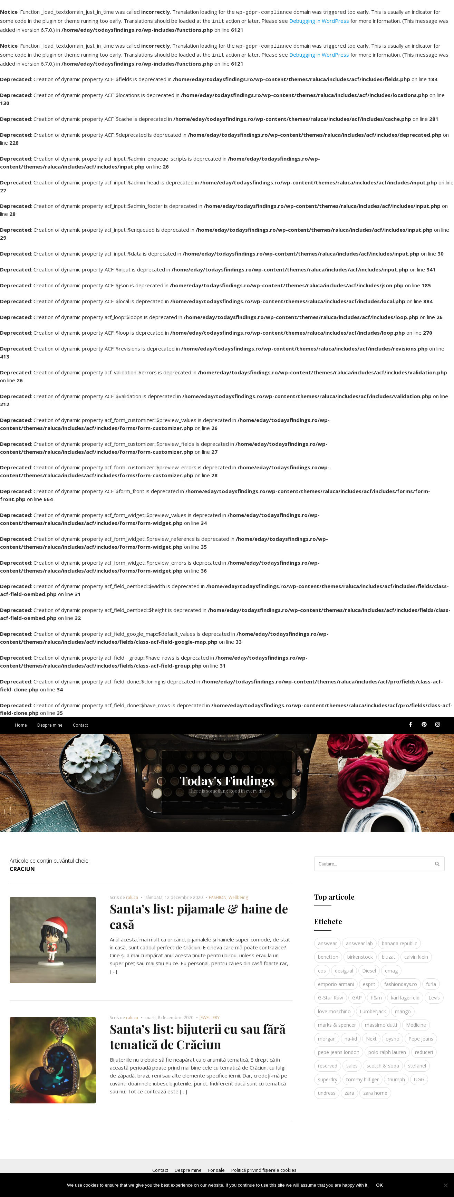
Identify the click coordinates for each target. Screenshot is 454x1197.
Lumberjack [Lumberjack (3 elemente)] (373, 1007)
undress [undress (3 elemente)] (327, 1088)
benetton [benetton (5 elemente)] (328, 952)
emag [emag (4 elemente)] (391, 966)
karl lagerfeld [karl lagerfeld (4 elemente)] (405, 993)
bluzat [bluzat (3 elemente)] (388, 952)
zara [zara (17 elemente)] (349, 1088)
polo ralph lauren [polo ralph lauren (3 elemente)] (387, 1048)
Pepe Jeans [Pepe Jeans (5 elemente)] (420, 1034)
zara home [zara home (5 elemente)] (375, 1088)
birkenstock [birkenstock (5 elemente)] (360, 952)
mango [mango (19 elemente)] (403, 1007)
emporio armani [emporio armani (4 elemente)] (336, 980)
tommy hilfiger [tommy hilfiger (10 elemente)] (362, 1075)
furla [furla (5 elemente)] (431, 980)
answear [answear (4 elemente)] (327, 939)
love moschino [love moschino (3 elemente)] (334, 1007)
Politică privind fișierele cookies (264, 1166)
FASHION (217, 893)
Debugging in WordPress (319, 19)
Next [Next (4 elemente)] (371, 1034)
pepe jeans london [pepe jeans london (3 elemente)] (338, 1048)
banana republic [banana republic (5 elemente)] (399, 939)
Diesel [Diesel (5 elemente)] (369, 966)
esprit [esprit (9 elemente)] (369, 980)
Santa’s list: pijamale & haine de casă (199, 912)
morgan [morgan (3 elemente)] (327, 1034)
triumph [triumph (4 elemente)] (396, 1075)
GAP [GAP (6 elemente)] (357, 993)
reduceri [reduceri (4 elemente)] (424, 1048)
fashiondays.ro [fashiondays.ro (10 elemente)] (400, 980)
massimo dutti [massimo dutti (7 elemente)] (381, 1020)
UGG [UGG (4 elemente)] (419, 1075)
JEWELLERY (210, 1013)
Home (21, 721)
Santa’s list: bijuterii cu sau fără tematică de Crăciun (198, 1032)
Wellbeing (238, 893)
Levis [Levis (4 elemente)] (434, 993)
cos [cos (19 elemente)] (322, 966)
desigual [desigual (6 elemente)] (344, 966)
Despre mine (49, 721)
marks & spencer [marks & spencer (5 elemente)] (337, 1020)
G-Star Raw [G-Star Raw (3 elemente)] (330, 993)
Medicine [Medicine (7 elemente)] (416, 1020)
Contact (80, 721)
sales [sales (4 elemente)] (352, 1061)
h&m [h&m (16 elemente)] (376, 993)
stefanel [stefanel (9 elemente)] (417, 1061)
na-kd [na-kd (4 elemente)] (351, 1034)
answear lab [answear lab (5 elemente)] (359, 939)
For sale (216, 1166)
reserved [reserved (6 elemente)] (327, 1061)
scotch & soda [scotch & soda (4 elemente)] (383, 1061)
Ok (379, 1185)
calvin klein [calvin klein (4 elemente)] (416, 952)
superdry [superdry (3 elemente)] (327, 1075)
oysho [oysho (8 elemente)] (392, 1034)
